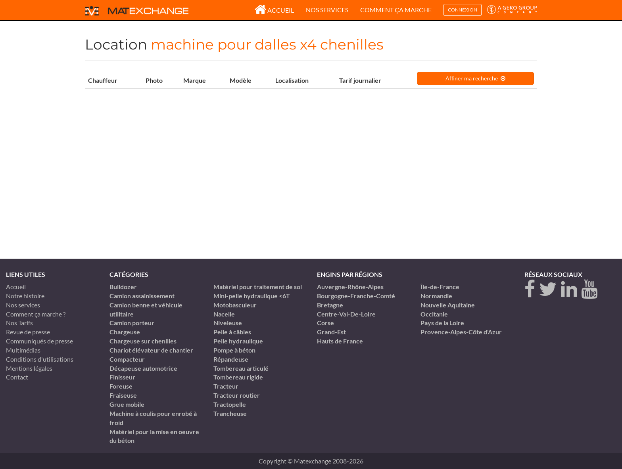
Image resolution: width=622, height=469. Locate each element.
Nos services (327, 9)
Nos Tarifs (19, 322)
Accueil (274, 10)
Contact (17, 377)
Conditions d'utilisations (39, 359)
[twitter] (548, 289)
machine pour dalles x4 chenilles (267, 44)
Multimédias (23, 350)
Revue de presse (28, 332)
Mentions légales (29, 368)
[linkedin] (569, 289)
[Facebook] (529, 289)
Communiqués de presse (39, 341)
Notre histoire (25, 295)
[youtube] (589, 289)
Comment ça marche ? (35, 314)
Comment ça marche (396, 9)
